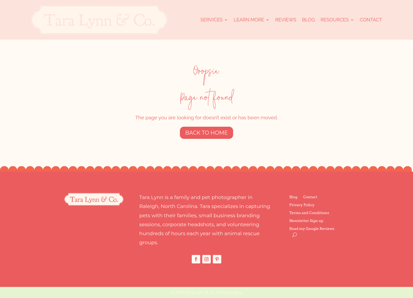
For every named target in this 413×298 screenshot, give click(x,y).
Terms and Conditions (309, 213)
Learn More (249, 19)
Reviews (285, 19)
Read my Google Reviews (312, 229)
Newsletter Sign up (306, 221)
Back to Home (206, 133)
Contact (371, 19)
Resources (335, 19)
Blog (308, 19)
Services (211, 19)
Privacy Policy (301, 205)
